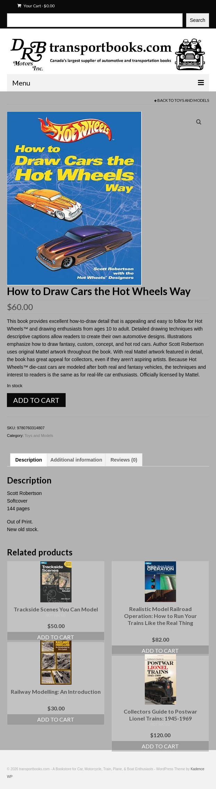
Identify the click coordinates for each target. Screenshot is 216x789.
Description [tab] (28, 460)
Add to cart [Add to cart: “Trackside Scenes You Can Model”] (55, 637)
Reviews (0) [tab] (123, 460)
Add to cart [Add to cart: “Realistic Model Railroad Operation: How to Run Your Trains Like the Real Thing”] (160, 650)
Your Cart (36, 5)
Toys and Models (191, 100)
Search (197, 20)
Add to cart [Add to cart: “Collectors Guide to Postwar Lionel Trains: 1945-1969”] (160, 746)
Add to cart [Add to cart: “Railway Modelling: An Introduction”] (55, 719)
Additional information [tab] (76, 460)
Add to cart (36, 400)
